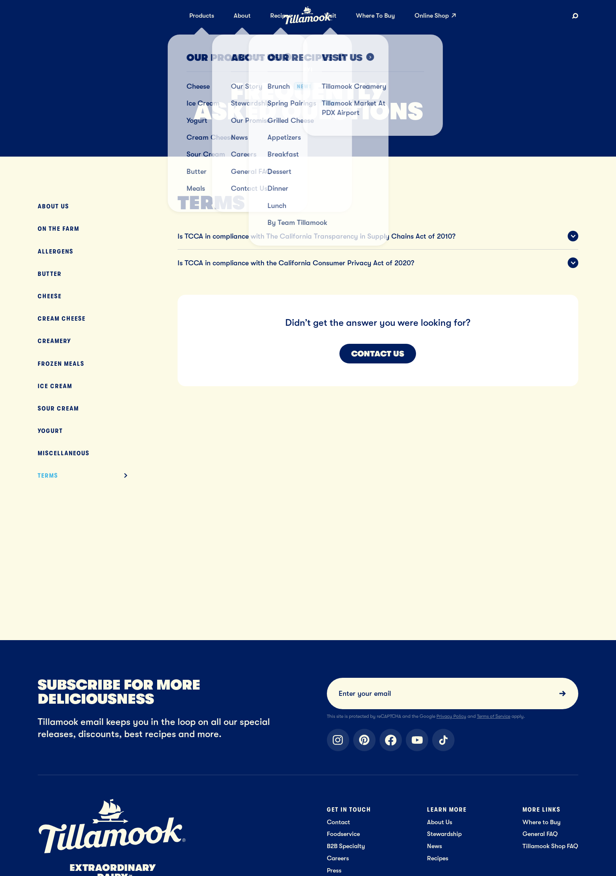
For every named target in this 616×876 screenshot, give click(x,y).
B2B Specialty (346, 846)
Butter (50, 274)
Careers (338, 858)
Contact (338, 822)
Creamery (54, 341)
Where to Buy (541, 822)
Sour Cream (58, 408)
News (434, 846)
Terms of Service (493, 716)
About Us (53, 206)
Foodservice (343, 834)
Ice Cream (55, 386)
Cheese (50, 296)
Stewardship (444, 834)
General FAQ (540, 834)
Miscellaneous (64, 453)
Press (334, 870)
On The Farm (58, 228)
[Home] (308, 23)
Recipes (437, 858)
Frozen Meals (61, 363)
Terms (48, 475)
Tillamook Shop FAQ (550, 846)
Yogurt (50, 431)
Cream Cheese (62, 318)
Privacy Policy (451, 716)
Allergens (55, 251)
